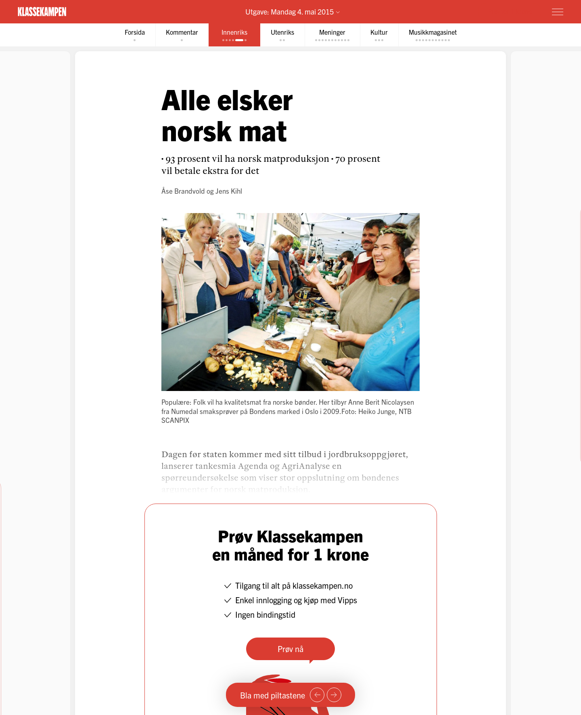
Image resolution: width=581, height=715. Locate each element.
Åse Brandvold (183, 190)
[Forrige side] (317, 695)
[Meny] (557, 11)
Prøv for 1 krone (509, 11)
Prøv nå (290, 649)
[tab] (134, 34)
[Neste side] (334, 695)
